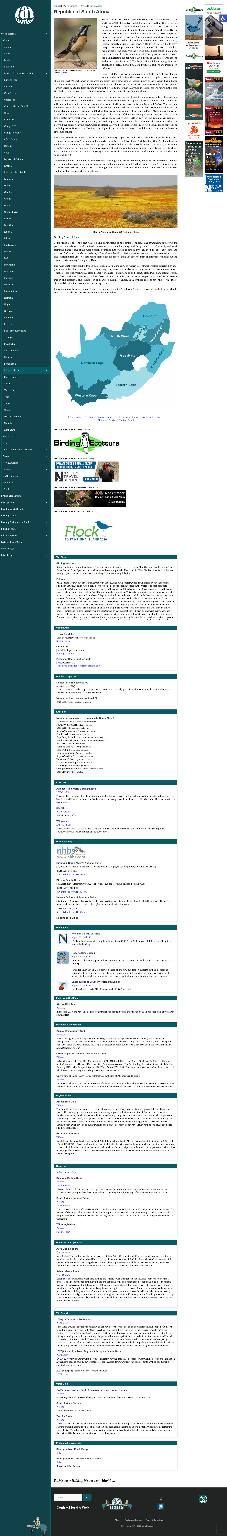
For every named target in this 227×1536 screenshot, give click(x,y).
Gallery (60, 1453)
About (117, 1520)
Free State (89, 417)
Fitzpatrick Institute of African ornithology (78, 665)
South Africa (96, 5)
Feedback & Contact (133, 1520)
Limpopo (126, 417)
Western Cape (125, 420)
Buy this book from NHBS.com (71, 874)
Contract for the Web (73, 1507)
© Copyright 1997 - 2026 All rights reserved (138, 1526)
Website (64, 73)
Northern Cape (155, 417)
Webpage (60, 1008)
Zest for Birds (63, 641)
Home (57, 5)
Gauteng (100, 417)
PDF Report (62, 1323)
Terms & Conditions (154, 1520)
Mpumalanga (139, 417)
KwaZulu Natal (113, 417)
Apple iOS (76, 937)
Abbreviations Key (66, 1172)
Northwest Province (107, 420)
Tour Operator (64, 1252)
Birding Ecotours (65, 653)
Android (87, 937)
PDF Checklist (63, 792)
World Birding (70, 5)
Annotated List (63, 824)
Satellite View (63, 1185)
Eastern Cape (76, 417)
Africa (84, 5)
